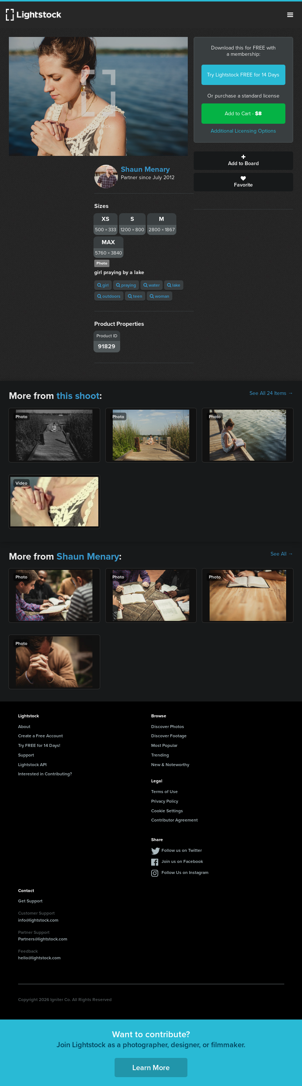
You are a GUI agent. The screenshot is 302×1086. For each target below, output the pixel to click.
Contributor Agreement (174, 820)
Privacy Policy (164, 801)
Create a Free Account (40, 735)
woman (159, 296)
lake (173, 285)
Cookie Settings (167, 810)
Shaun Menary (145, 169)
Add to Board (243, 160)
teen (135, 296)
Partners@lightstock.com (42, 939)
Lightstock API (32, 764)
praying (126, 285)
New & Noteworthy (170, 764)
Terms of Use (164, 791)
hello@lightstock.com (39, 957)
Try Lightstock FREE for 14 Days (243, 75)
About (24, 726)
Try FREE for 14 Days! (39, 745)
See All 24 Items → (271, 393)
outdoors (109, 296)
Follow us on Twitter (182, 850)
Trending (160, 755)
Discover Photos (167, 726)
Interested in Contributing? (45, 774)
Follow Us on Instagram (185, 872)
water (151, 285)
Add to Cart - (243, 113)
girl (103, 285)
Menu (290, 15)
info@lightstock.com (38, 920)
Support (26, 755)
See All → (282, 554)
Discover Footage (169, 735)
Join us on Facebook (182, 861)
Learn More (151, 1067)
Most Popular (164, 745)
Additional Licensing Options (243, 131)
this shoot (78, 396)
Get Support (30, 901)
